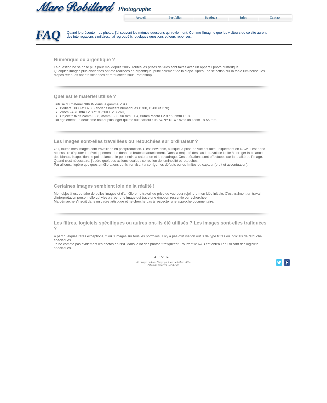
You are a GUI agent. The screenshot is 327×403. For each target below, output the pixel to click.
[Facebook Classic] (287, 262)
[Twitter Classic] (279, 262)
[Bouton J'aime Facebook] (68, 264)
